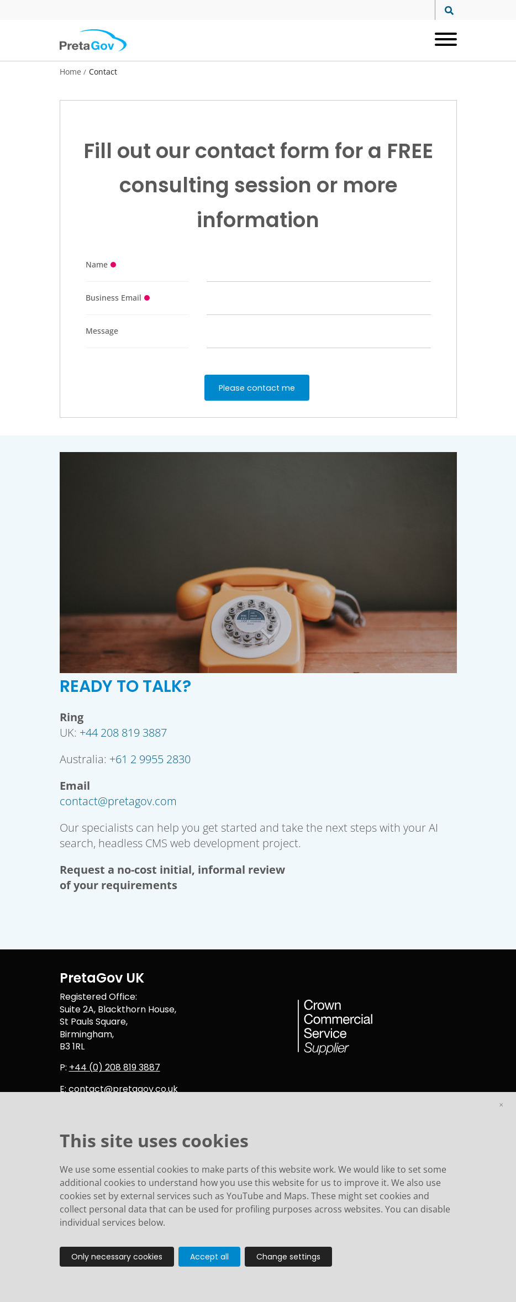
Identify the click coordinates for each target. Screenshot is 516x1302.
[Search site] (446, 11)
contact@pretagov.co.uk (123, 1089)
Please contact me (257, 387)
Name (97, 264)
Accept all (209, 1256)
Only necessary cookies (116, 1256)
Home (70, 72)
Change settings (288, 1256)
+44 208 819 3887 (123, 732)
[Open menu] (442, 40)
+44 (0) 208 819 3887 (114, 1067)
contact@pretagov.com (118, 801)
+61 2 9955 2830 (150, 759)
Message (102, 331)
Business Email (113, 297)
